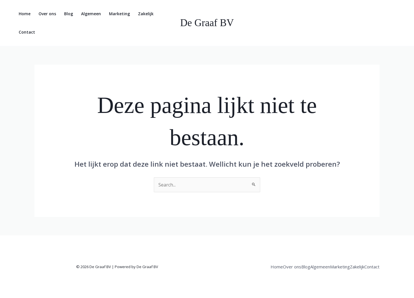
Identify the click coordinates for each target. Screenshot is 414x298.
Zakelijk (146, 13)
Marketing (119, 13)
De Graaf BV (207, 22)
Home (24, 13)
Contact (27, 32)
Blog (68, 13)
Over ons (47, 13)
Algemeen (91, 13)
